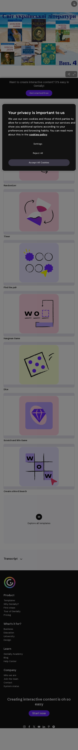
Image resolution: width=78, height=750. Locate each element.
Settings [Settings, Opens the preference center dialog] (38, 143)
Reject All (38, 153)
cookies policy (38, 134)
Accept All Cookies (39, 162)
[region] (39, 137)
